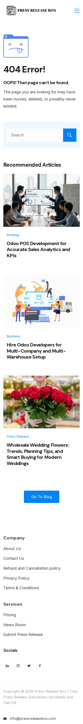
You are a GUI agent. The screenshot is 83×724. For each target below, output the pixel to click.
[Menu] (77, 11)
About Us (12, 548)
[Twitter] (29, 665)
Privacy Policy (16, 578)
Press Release (18, 436)
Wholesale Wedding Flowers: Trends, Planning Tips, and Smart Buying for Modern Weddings (38, 454)
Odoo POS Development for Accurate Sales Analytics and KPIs (38, 249)
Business (13, 336)
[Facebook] (40, 665)
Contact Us (13, 558)
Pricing (9, 614)
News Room (14, 624)
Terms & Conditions (21, 588)
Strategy (13, 235)
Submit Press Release (23, 634)
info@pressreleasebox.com (33, 718)
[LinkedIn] (7, 665)
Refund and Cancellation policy (31, 568)
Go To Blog (41, 496)
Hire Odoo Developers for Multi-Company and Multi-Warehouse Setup (36, 351)
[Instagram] (18, 665)
